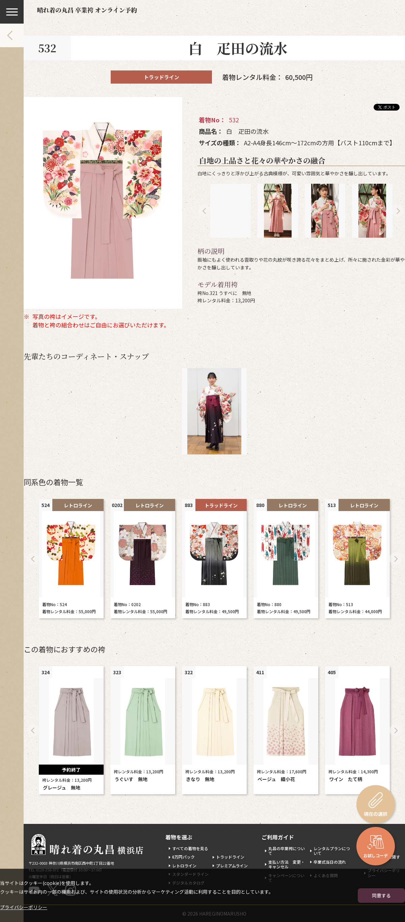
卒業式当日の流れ (330, 862)
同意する (381, 895)
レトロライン (184, 865)
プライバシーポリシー (23, 907)
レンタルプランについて (332, 850)
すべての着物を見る (190, 848)
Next (398, 211)
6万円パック (183, 857)
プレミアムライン (232, 865)
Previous (204, 211)
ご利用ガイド (278, 837)
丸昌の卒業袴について (286, 850)
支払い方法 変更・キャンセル (286, 864)
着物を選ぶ (178, 837)
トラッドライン (230, 857)
